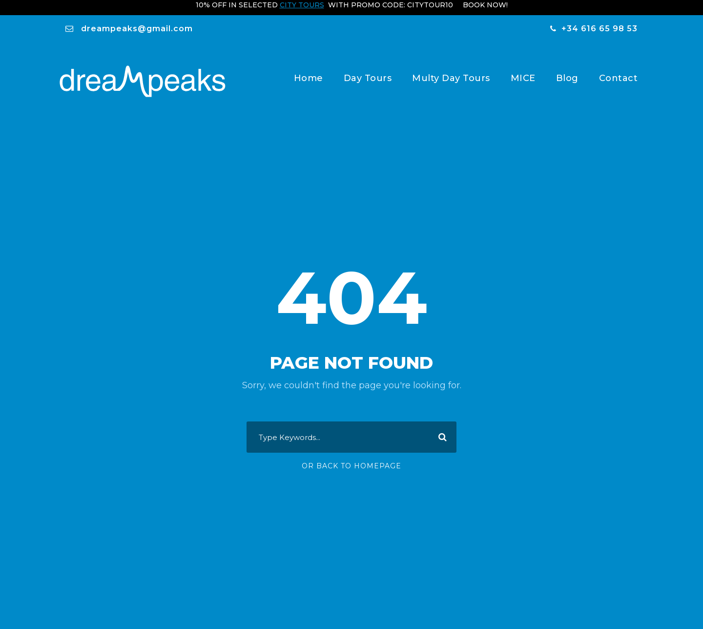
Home (308, 72)
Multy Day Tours (451, 72)
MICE (523, 72)
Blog (567, 72)
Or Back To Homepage (351, 467)
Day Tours (368, 72)
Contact (618, 72)
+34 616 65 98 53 (599, 23)
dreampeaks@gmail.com (137, 23)
